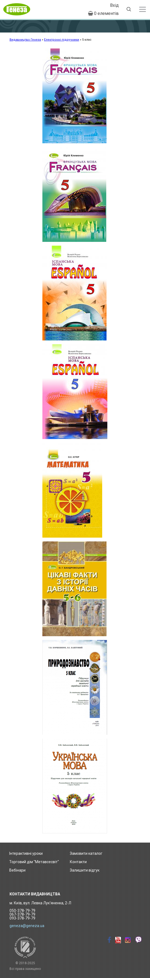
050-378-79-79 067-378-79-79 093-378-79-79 (22, 914)
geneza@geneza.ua (27, 926)
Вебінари (17, 870)
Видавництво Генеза (25, 39)
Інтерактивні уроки (26, 853)
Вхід (114, 5)
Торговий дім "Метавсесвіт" (34, 862)
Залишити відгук (84, 870)
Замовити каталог (86, 853)
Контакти (78, 862)
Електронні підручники (61, 39)
